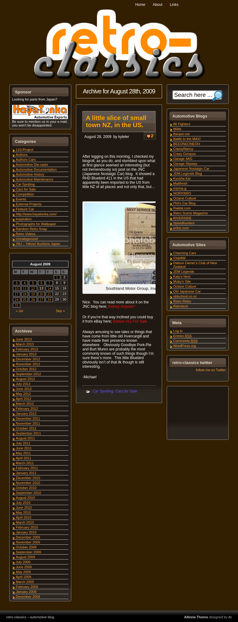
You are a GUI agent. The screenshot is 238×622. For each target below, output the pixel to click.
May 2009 (23, 572)
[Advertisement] (197, 414)
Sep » (60, 311)
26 (33, 300)
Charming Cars (184, 253)
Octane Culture (184, 198)
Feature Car (25, 209)
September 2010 (28, 493)
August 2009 (25, 557)
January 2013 (26, 354)
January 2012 (26, 413)
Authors (22, 155)
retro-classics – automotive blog (30, 617)
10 (16, 288)
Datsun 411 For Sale (130, 321)
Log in (178, 331)
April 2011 (23, 458)
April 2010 (23, 517)
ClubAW (179, 258)
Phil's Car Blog (184, 203)
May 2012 (23, 394)
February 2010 (27, 527)
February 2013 (27, 349)
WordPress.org (184, 346)
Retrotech (180, 306)
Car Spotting (103, 391)
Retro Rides (182, 301)
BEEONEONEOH (186, 144)
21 (49, 294)
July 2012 (23, 384)
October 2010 (26, 488)
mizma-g (179, 188)
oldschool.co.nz (185, 296)
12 (33, 288)
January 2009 (26, 592)
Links (174, 4)
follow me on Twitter (211, 370)
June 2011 (24, 448)
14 (49, 288)
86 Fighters (181, 124)
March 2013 (25, 344)
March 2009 (25, 582)
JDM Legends (183, 271)
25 (24, 300)
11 (24, 288)
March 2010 (25, 522)
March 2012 (25, 403)
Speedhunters (184, 223)
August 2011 (25, 438)
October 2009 (26, 547)
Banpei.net (181, 134)
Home (140, 4)
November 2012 (28, 364)
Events (21, 199)
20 (41, 294)
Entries (182, 336)
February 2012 (27, 408)
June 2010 (24, 507)
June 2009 (24, 567)
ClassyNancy (183, 149)
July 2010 (23, 502)
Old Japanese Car (187, 291)
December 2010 (28, 478)
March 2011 (25, 463)
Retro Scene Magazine (190, 213)
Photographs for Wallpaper (36, 224)
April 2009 (23, 577)
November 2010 (28, 483)
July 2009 (23, 562)
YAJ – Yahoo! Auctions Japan (38, 244)
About (157, 4)
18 (24, 294)
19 (33, 294)
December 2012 (28, 359)
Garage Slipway (185, 163)
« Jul (19, 311)
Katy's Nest (181, 276)
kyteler (123, 137)
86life (177, 129)
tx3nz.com (181, 228)
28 (49, 300)
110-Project (24, 150)
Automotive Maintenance (34, 179)
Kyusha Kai (182, 178)
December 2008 (28, 596)
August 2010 (25, 498)
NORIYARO (182, 193)
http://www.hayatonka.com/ (36, 214)
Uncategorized (27, 239)
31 (16, 305)
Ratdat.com (182, 208)
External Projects (29, 204)
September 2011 (28, 433)
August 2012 (25, 379)
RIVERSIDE (182, 218)
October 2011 (26, 428)
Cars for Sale (126, 391)
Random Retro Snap (31, 229)
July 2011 (23, 443)
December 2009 (28, 537)
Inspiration (24, 219)
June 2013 (24, 339)
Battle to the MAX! (187, 139)
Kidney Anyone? (121, 306)
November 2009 (28, 542)
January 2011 (26, 473)
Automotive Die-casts (32, 164)
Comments (185, 341)
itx (230, 617)
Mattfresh (180, 183)
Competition (25, 194)
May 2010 (23, 512)
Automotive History (30, 174)
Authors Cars (26, 159)
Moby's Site (182, 281)
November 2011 (28, 423)
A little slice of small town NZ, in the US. (116, 121)
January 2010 (26, 532)
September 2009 (28, 552)
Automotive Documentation (36, 169)
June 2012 (24, 389)
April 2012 (23, 399)
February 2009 (27, 587)
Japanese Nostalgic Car (191, 168)
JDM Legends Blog (187, 173)
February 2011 (27, 468)
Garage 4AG (182, 159)
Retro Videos (25, 234)
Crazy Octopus (184, 154)
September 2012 (28, 374)
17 (16, 294)
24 (16, 300)
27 (41, 300)
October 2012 (26, 369)
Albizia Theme (196, 617)
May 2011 (23, 453)
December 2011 (28, 418)
